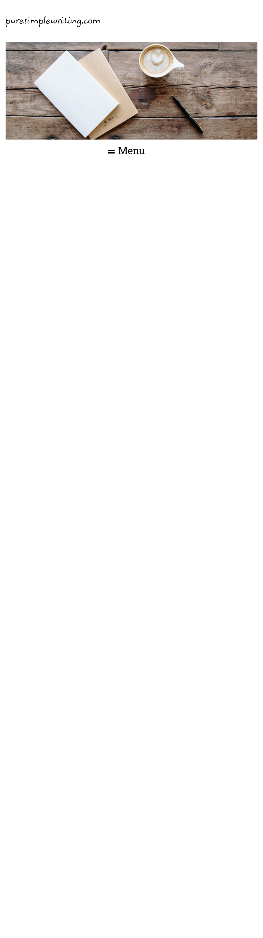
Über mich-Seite (89, 768)
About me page (112, 463)
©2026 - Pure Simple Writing (38, 926)
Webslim (247, 926)
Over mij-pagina (106, 616)
